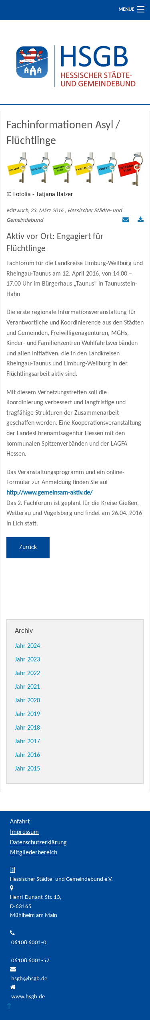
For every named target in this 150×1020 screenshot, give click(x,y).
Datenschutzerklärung (38, 843)
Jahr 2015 (27, 769)
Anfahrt (20, 822)
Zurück (28, 547)
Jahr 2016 (27, 755)
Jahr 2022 (27, 673)
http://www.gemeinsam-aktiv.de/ (49, 493)
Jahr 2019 (27, 714)
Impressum (24, 832)
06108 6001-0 (28, 943)
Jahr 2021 (27, 687)
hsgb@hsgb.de (29, 979)
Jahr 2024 (27, 646)
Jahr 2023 (27, 660)
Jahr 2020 (27, 701)
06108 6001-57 (30, 961)
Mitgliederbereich (33, 853)
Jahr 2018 (27, 728)
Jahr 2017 (27, 741)
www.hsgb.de (28, 997)
